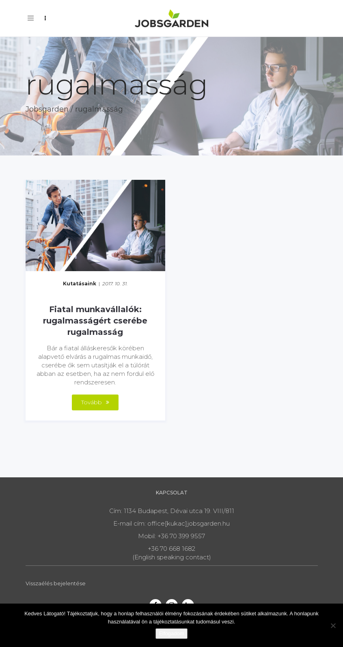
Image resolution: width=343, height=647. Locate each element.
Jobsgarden (47, 109)
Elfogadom (171, 633)
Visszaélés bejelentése (56, 583)
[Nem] (333, 625)
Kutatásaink (79, 283)
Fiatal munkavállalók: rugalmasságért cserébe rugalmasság (95, 320)
